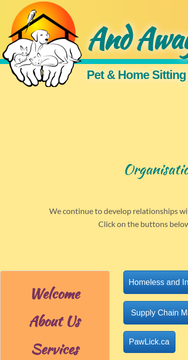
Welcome (54, 294)
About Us (54, 321)
